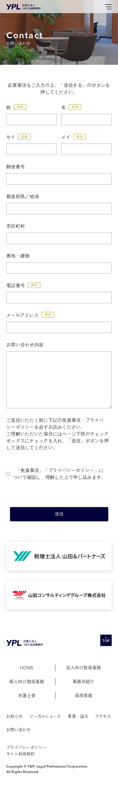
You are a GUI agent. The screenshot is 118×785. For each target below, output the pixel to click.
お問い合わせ (18, 730)
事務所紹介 (83, 682)
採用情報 (83, 696)
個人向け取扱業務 (26, 682)
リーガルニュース (45, 716)
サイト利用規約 (20, 754)
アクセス (103, 716)
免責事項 (29, 470)
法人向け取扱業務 (83, 668)
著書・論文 (78, 716)
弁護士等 (26, 696)
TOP (106, 641)
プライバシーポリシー (71, 470)
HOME (26, 668)
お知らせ (14, 716)
